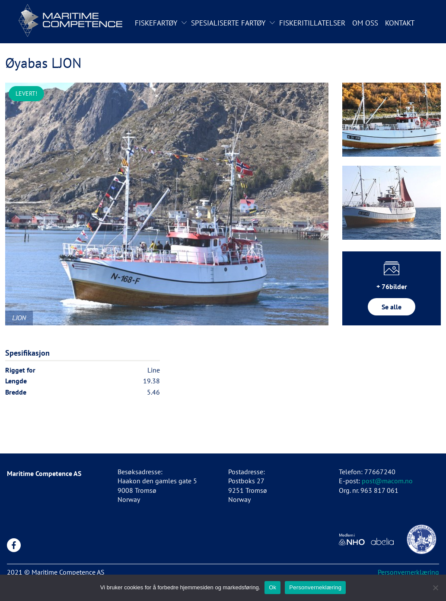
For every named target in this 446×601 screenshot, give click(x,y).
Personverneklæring (315, 587)
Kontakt (399, 23)
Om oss (365, 23)
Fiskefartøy (156, 23)
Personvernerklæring (408, 572)
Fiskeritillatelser (312, 23)
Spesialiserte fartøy (228, 23)
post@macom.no (387, 480)
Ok (272, 587)
